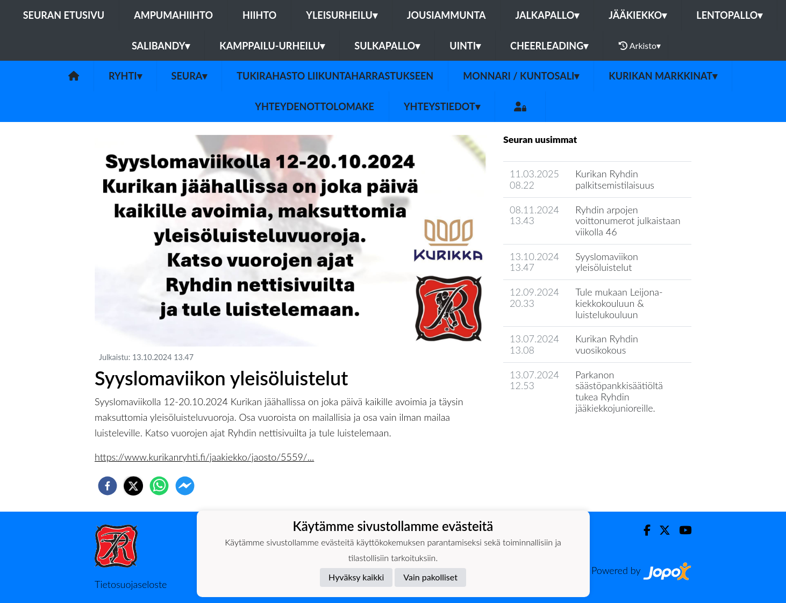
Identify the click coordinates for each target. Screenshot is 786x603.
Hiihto (259, 15)
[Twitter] (660, 530)
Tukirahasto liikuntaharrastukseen (335, 76)
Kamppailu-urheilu (272, 46)
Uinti (465, 46)
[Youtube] (680, 530)
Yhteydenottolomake (314, 106)
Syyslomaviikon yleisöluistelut (606, 262)
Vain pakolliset (430, 577)
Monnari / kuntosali (521, 76)
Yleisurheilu (341, 15)
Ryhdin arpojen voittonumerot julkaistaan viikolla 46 (628, 221)
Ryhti (125, 76)
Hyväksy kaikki (356, 577)
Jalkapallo (547, 15)
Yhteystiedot (442, 106)
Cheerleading (549, 46)
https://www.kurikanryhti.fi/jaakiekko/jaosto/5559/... (204, 457)
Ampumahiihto (173, 15)
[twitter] (133, 486)
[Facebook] (643, 530)
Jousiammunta (446, 15)
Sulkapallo (387, 46)
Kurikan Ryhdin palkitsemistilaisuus (614, 179)
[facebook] (107, 486)
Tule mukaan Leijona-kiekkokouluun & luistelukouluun (619, 303)
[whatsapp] (159, 486)
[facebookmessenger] (185, 486)
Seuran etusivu (64, 15)
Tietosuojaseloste (131, 584)
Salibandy (161, 46)
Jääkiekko (638, 15)
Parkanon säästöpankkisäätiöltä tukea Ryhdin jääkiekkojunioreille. (619, 391)
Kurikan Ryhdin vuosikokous (606, 344)
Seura (190, 76)
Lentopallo (729, 15)
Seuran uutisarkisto (551, 438)
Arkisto (640, 45)
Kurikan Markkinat (663, 76)
